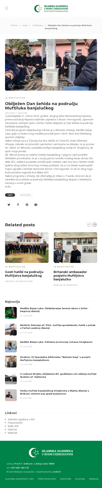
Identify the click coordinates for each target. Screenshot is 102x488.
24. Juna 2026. (26, 316)
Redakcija (58, 285)
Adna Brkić (10, 113)
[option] (51, 65)
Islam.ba (12, 429)
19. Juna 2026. (26, 398)
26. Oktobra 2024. (70, 285)
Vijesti (25, 25)
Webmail (12, 433)
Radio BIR (13, 426)
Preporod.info (15, 423)
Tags (10, 195)
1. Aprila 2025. (22, 113)
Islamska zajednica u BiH (21, 419)
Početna (14, 25)
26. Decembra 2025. (24, 281)
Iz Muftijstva (37, 25)
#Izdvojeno (25, 195)
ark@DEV (56, 471)
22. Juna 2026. (26, 381)
